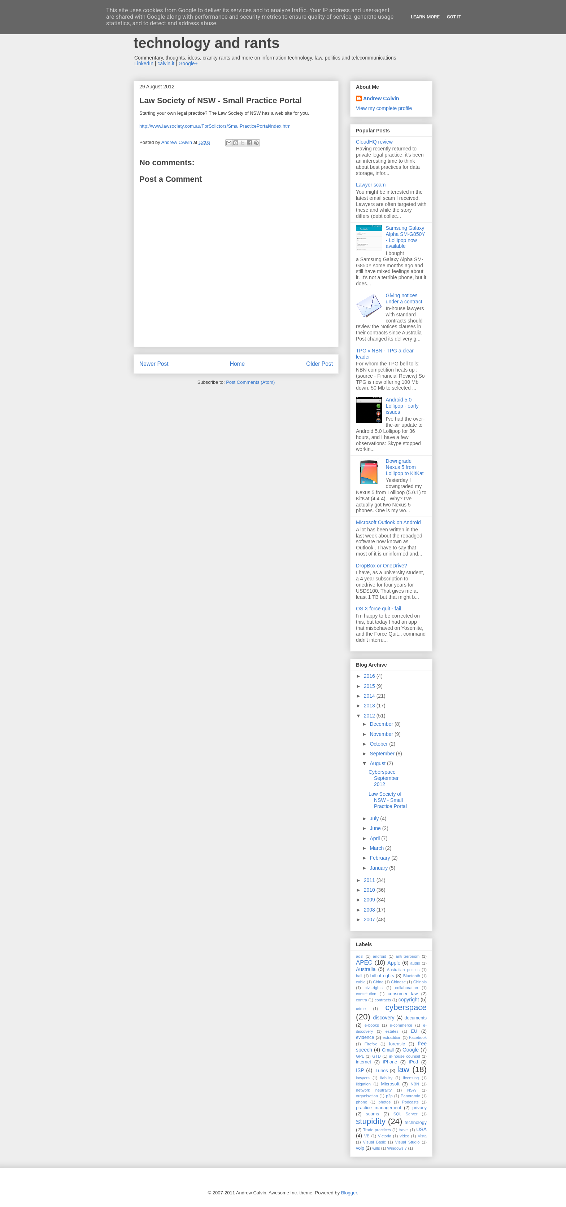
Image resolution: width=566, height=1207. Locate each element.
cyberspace (406, 1007)
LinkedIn (143, 63)
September (383, 753)
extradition (392, 1037)
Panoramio (410, 1096)
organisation (367, 1096)
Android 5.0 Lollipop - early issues (402, 406)
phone (361, 1102)
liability (386, 1078)
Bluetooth (411, 976)
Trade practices (377, 1130)
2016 (370, 676)
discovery (383, 1018)
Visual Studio (407, 1142)
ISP (360, 1070)
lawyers (363, 1078)
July (375, 818)
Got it (454, 16)
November (382, 734)
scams (372, 1113)
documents (415, 1018)
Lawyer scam (371, 185)
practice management (378, 1107)
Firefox (371, 1044)
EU (414, 1031)
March (377, 848)
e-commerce (401, 1025)
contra (361, 1000)
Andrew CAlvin (381, 98)
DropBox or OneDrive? (381, 566)
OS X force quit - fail (378, 608)
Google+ (187, 63)
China (378, 982)
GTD (376, 1056)
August (378, 763)
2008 (370, 910)
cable (361, 982)
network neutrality (374, 1090)
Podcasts (410, 1102)
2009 (370, 900)
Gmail (388, 1050)
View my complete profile (384, 108)
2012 (370, 716)
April (375, 838)
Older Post (319, 364)
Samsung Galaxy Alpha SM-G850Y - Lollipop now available (405, 237)
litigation (363, 1084)
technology (416, 1122)
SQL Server (405, 1114)
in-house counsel (404, 1056)
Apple (393, 963)
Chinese (398, 982)
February (380, 858)
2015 (370, 686)
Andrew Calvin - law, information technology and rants (245, 35)
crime (361, 1008)
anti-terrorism (407, 956)
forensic (397, 1043)
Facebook (418, 1037)
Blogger (349, 1192)
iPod (413, 1062)
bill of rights (382, 975)
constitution (366, 994)
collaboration (406, 988)
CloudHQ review (374, 142)
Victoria (384, 1136)
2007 (370, 919)
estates (392, 1031)
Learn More (425, 16)
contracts (383, 1000)
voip (360, 1148)
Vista (422, 1136)
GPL (360, 1056)
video (404, 1136)
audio (415, 963)
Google (410, 1050)
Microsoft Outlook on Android (388, 522)
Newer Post (154, 364)
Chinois (420, 982)
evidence (365, 1037)
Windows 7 (397, 1148)
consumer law (403, 993)
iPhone (390, 1062)
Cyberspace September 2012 (384, 778)
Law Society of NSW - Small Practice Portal (388, 800)
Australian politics (403, 969)
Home (237, 364)
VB (367, 1136)
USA (421, 1129)
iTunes (381, 1070)
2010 (370, 890)
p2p (389, 1096)
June (376, 828)
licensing (411, 1078)
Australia (365, 969)
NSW (412, 1090)
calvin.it (165, 63)
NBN (414, 1084)
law (403, 1069)
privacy (419, 1107)
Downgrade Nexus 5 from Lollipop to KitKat (405, 467)
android (379, 956)
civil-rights (374, 988)
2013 (370, 705)
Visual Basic (374, 1142)
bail (359, 976)
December (382, 724)
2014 (370, 696)
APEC (364, 962)
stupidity (371, 1121)
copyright (409, 999)
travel (404, 1130)
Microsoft (390, 1084)
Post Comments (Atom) (250, 382)
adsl (359, 956)
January (379, 868)
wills (376, 1148)
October (379, 744)
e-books (372, 1025)
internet (363, 1062)
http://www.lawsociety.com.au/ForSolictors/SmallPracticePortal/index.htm (215, 126)
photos (385, 1102)
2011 (370, 880)
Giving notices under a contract (404, 298)
